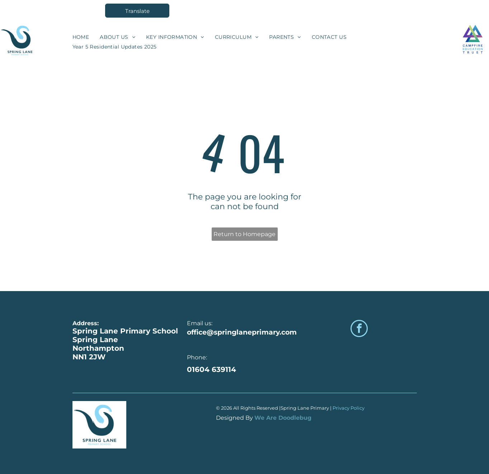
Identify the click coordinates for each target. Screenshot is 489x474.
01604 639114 (211, 369)
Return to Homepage (244, 234)
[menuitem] (81, 37)
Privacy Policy (349, 408)
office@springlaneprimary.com (242, 332)
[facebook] (359, 329)
